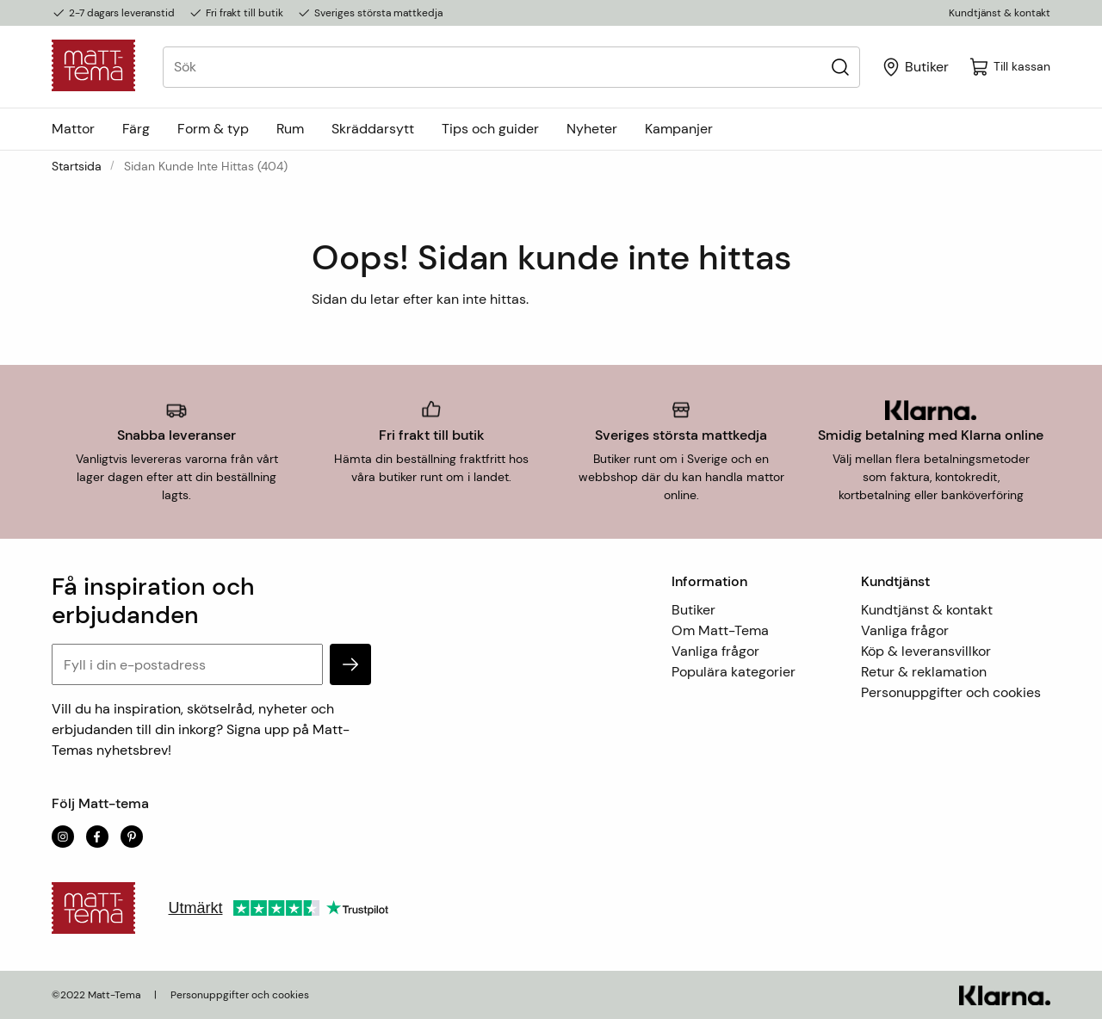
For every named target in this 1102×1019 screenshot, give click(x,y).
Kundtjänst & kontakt (999, 13)
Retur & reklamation (924, 672)
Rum (290, 129)
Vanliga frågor (715, 651)
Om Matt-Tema (720, 630)
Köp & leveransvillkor (926, 651)
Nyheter (591, 129)
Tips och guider (490, 129)
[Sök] (840, 66)
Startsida (77, 166)
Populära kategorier (734, 672)
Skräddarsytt (372, 129)
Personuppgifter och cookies (951, 692)
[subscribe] (350, 664)
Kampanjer (679, 129)
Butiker (693, 610)
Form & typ (213, 129)
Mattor (73, 129)
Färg (136, 129)
